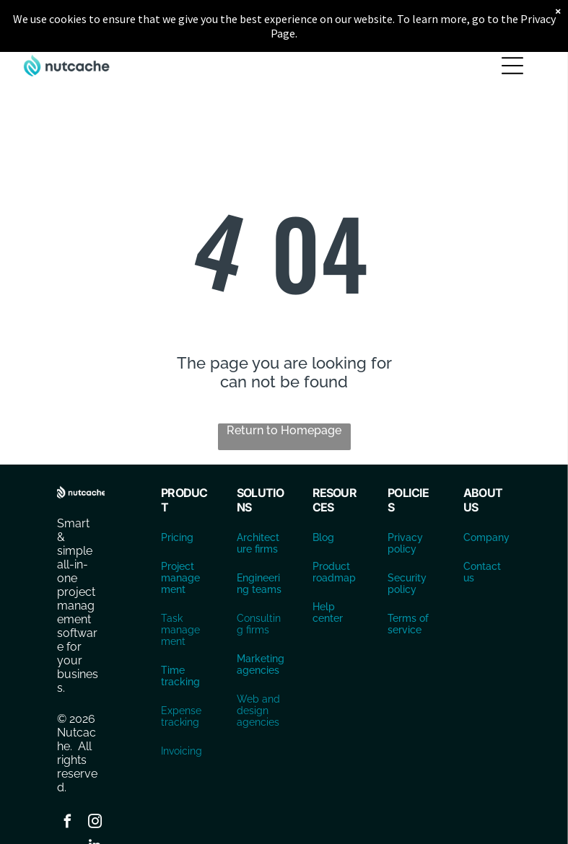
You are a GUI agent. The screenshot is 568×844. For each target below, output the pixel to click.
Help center (328, 612)
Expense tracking (181, 716)
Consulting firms (259, 624)
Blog (323, 537)
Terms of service (408, 624)
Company (486, 537)
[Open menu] (512, 65)
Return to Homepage (284, 430)
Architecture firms (258, 543)
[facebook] (67, 823)
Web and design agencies (258, 710)
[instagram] (94, 823)
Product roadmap (334, 572)
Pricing (177, 537)
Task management (180, 629)
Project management (180, 578)
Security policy (407, 583)
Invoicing (181, 751)
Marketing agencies (260, 664)
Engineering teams (259, 583)
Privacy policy (405, 543)
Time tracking (180, 675)
